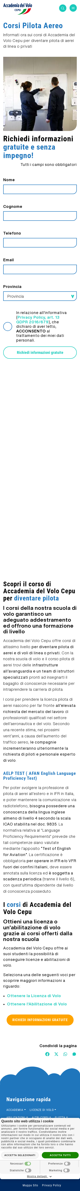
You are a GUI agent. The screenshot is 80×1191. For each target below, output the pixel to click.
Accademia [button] (14, 1110)
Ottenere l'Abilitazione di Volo (37, 1004)
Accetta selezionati (19, 1155)
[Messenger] (74, 1054)
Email (8, 260)
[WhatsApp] (65, 1054)
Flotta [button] (60, 1117)
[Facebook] (47, 1054)
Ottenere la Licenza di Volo (34, 996)
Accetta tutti (60, 1155)
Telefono (12, 233)
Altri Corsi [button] (40, 1117)
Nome (9, 180)
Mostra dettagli (40, 1176)
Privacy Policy (51, 1185)
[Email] (40, 269)
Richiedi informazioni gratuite (40, 352)
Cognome (12, 206)
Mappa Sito (30, 1185)
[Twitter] (56, 1054)
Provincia (12, 286)
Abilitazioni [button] (15, 1117)
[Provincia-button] (40, 296)
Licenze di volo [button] (42, 1110)
